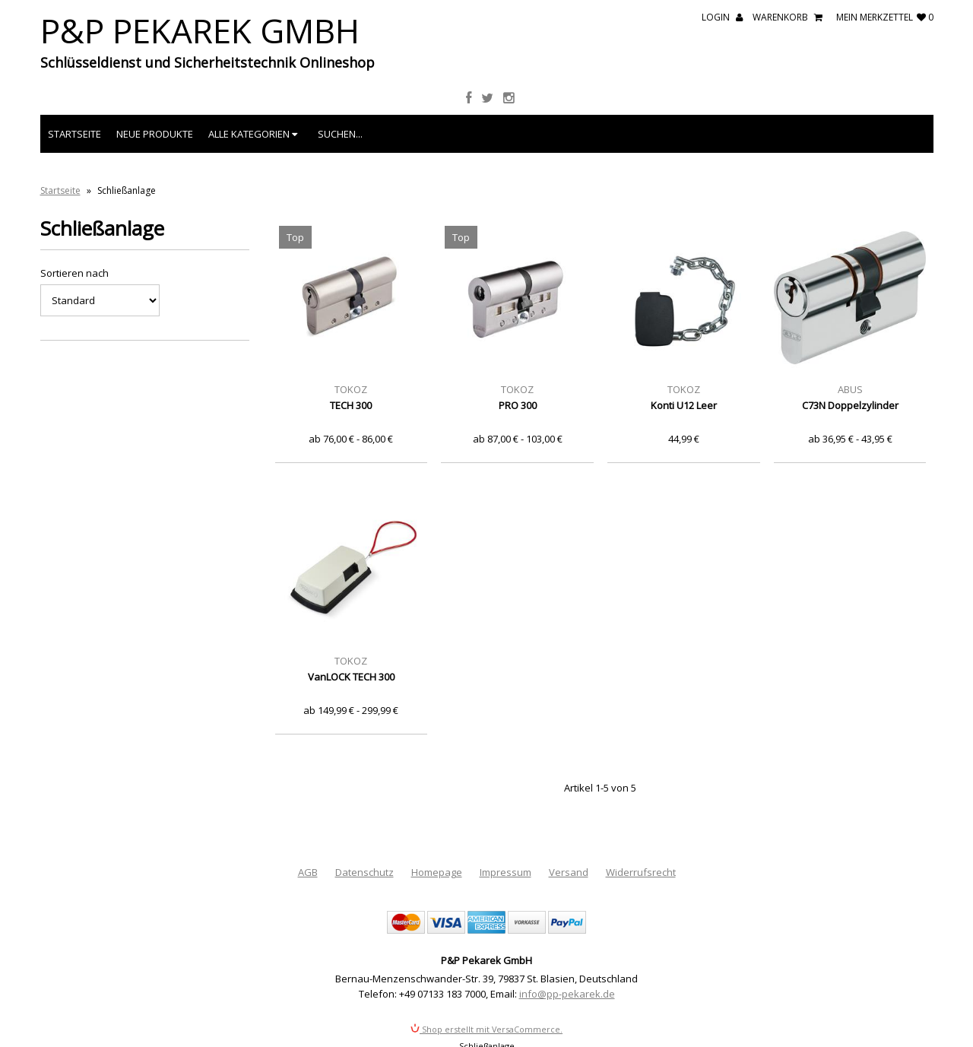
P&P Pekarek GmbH (200, 30)
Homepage (436, 872)
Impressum (505, 872)
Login (722, 17)
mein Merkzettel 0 (884, 17)
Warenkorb (787, 17)
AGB (308, 872)
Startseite (74, 134)
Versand (568, 872)
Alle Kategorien (252, 134)
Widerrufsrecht (641, 872)
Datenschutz (364, 872)
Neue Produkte (154, 134)
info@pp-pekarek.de (567, 994)
